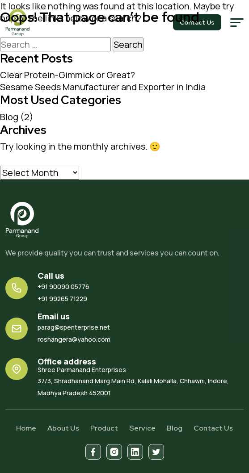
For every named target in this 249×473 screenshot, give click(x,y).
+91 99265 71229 (62, 298)
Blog (9, 117)
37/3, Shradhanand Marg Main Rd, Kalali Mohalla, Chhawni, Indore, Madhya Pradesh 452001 (141, 381)
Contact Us (213, 428)
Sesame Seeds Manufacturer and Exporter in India (103, 87)
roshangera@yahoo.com (74, 339)
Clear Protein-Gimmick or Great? (67, 75)
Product (104, 428)
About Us (63, 428)
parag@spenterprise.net (74, 327)
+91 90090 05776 (63, 286)
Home (26, 428)
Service (142, 428)
